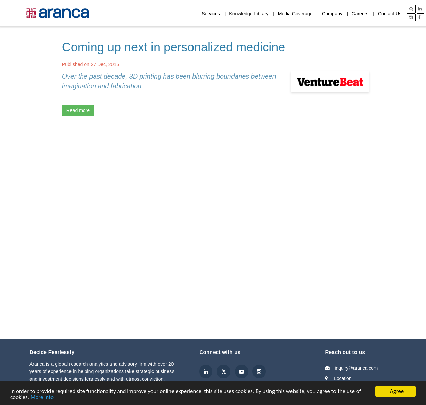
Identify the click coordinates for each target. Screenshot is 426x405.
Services (211, 13)
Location (342, 378)
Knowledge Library (248, 13)
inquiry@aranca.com (356, 368)
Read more (78, 110)
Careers (360, 13)
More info (42, 397)
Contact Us (389, 13)
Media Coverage (295, 13)
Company (332, 13)
